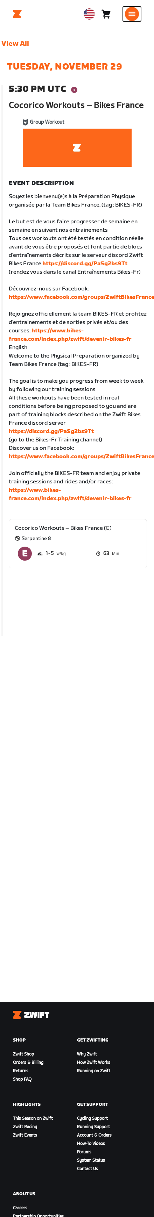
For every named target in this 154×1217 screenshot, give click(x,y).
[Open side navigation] (132, 14)
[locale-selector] (89, 14)
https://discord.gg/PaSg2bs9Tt (84, 263)
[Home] (17, 14)
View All (15, 43)
